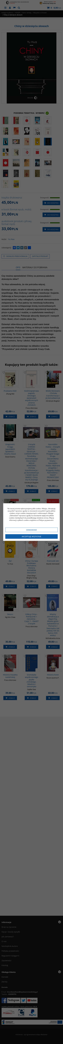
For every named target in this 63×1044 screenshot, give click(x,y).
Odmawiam (31, 530)
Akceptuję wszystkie (31, 536)
